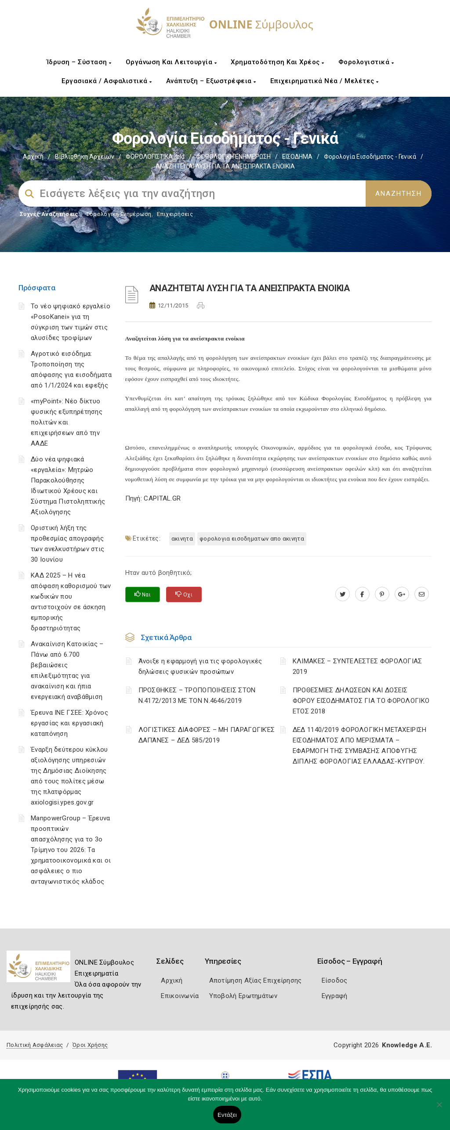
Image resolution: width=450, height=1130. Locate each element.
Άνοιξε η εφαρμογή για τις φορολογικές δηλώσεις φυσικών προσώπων (200, 666)
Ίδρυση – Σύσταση (79, 62)
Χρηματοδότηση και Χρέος (277, 62)
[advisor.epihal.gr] (422, 594)
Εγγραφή (335, 996)
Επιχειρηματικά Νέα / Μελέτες (324, 81)
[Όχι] (439, 1109)
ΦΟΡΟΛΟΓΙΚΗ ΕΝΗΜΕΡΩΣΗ (233, 156)
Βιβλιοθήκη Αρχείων (84, 156)
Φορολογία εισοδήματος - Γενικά (370, 156)
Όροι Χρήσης (90, 1045)
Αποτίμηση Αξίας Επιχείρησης (255, 980)
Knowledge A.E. (407, 1045)
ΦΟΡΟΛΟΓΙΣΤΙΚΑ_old (155, 156)
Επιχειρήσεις (175, 214)
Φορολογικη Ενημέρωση (118, 214)
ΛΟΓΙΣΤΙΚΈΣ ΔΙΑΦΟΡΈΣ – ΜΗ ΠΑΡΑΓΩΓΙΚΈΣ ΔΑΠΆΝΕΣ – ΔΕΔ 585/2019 (206, 735)
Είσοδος (335, 980)
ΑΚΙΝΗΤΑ (182, 538)
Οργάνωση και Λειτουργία (171, 62)
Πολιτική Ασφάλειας (35, 1045)
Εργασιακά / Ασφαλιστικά (107, 81)
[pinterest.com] (382, 594)
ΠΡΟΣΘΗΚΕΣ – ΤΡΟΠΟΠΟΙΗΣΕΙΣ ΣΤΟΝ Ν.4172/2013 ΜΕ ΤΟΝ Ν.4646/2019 (197, 695)
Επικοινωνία (180, 996)
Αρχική (33, 156)
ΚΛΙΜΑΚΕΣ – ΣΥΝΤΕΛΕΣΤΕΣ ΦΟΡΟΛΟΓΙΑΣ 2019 (357, 666)
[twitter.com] (342, 594)
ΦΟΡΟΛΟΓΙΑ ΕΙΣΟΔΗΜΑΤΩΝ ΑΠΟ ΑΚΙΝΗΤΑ (252, 538)
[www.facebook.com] (362, 594)
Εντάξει (227, 1115)
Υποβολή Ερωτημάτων (243, 996)
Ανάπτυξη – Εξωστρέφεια (211, 81)
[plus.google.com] (402, 594)
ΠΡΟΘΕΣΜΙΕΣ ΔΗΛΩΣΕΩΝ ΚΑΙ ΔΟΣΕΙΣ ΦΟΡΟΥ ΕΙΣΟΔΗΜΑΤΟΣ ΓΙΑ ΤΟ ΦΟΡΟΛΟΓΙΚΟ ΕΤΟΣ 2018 (361, 700)
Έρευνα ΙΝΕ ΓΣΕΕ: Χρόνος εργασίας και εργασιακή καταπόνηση (69, 723)
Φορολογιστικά (366, 62)
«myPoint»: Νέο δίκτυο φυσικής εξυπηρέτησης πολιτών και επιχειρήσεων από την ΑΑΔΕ (66, 422)
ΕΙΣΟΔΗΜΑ (297, 156)
